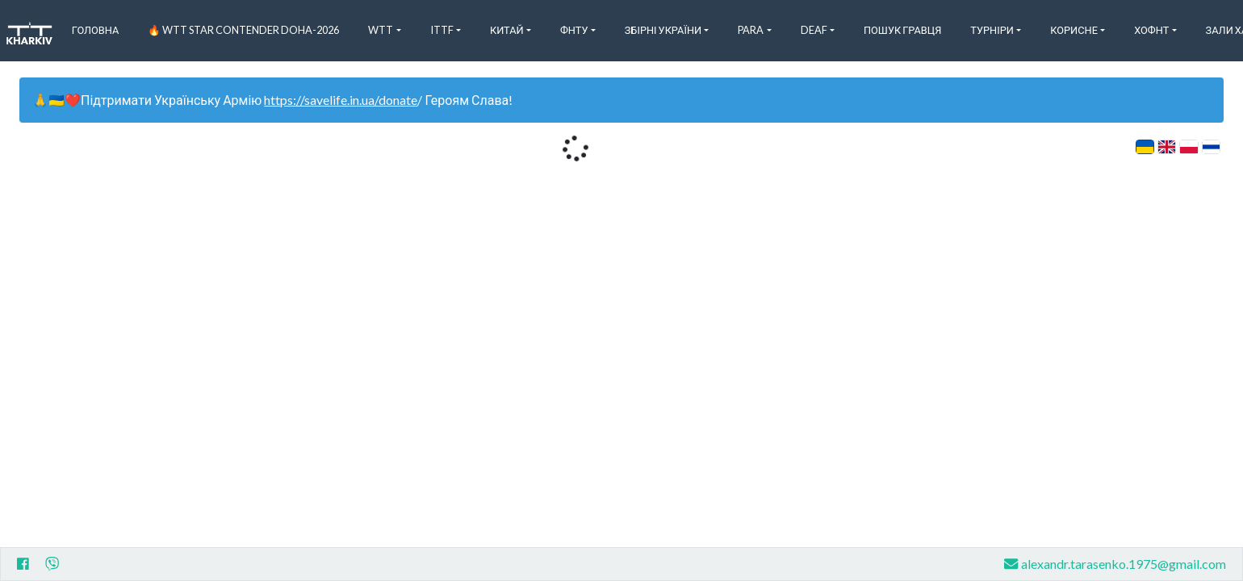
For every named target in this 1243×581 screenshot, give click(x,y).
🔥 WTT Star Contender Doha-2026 (243, 29)
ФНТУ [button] (574, 29)
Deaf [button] (814, 29)
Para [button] (751, 29)
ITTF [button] (442, 29)
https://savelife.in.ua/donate (340, 99)
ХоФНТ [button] (1151, 29)
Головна (95, 29)
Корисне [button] (1074, 29)
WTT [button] (380, 29)
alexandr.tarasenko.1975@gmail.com (1115, 563)
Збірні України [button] (663, 29)
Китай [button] (507, 29)
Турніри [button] (992, 29)
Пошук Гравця (902, 29)
